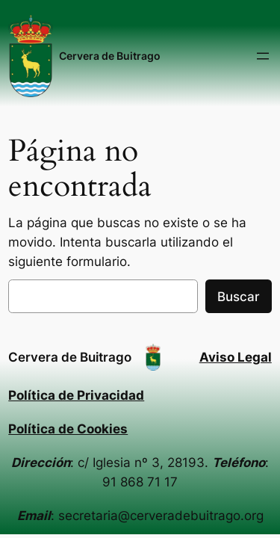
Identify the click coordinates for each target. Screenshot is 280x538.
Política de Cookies (68, 428)
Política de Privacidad (76, 395)
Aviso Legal (235, 357)
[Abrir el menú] (263, 56)
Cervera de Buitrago (110, 55)
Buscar (238, 296)
